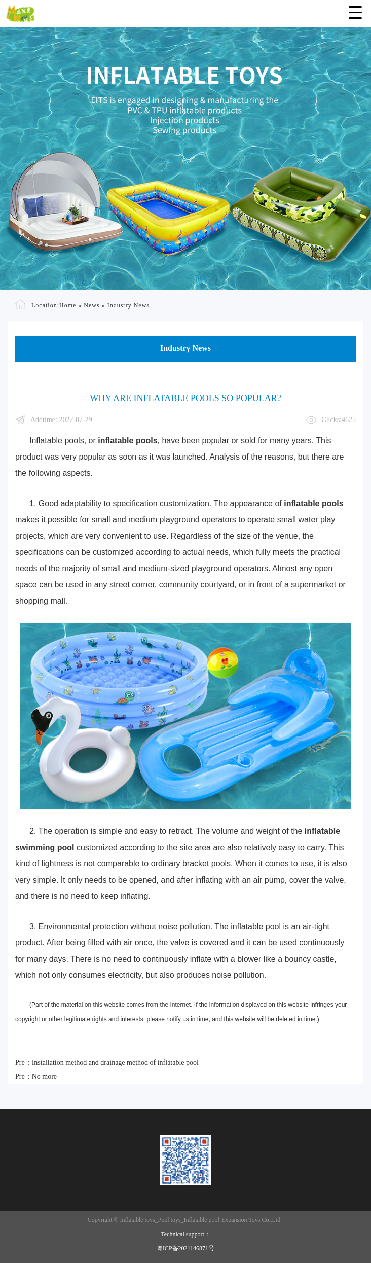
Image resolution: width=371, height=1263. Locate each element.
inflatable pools (127, 440)
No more (44, 1076)
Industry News (128, 304)
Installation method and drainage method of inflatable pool (115, 1062)
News (91, 304)
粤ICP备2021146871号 (185, 1248)
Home (67, 304)
